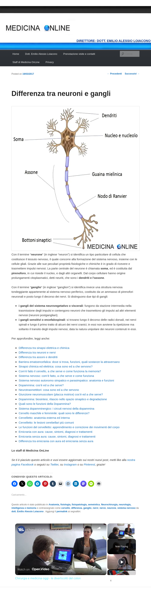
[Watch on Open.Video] (33, 569)
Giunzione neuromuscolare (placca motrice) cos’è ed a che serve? (61, 394)
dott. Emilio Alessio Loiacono (27, 511)
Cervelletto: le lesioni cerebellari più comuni (46, 422)
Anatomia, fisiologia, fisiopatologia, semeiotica (74, 504)
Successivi (132, 73)
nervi (95, 508)
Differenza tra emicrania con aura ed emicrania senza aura (56, 441)
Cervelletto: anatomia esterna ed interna (44, 417)
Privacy (50, 62)
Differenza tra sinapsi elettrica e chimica (44, 347)
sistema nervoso (127, 508)
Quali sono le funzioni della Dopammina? (45, 403)
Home (15, 53)
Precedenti (114, 73)
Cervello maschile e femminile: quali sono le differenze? (54, 413)
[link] (21, 529)
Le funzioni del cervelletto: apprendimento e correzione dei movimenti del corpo (69, 427)
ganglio (87, 508)
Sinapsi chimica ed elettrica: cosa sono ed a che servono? (55, 366)
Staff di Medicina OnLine (25, 62)
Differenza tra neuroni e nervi (37, 352)
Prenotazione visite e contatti (79, 53)
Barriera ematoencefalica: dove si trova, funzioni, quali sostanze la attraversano (69, 361)
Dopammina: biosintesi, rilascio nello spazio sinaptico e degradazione (63, 399)
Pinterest (89, 464)
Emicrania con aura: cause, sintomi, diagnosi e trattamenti (55, 431)
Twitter (54, 464)
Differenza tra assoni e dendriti (38, 357)
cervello (65, 508)
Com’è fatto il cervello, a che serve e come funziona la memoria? (60, 371)
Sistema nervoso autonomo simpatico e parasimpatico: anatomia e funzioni (66, 380)
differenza (76, 508)
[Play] (122, 562)
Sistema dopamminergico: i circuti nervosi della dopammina (56, 408)
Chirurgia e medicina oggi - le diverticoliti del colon (60, 529)
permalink (62, 511)
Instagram (70, 464)
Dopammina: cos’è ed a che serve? (41, 385)
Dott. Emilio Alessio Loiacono (41, 53)
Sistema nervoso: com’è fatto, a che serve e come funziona (56, 375)
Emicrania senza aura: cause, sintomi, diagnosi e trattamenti (57, 436)
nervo (103, 508)
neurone (111, 508)
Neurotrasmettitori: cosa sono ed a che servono (49, 389)
